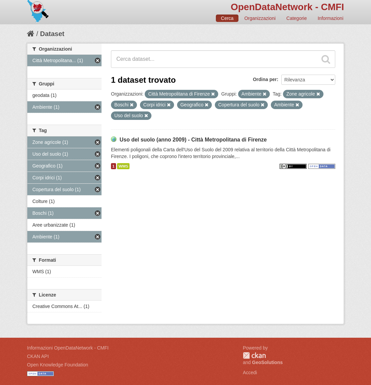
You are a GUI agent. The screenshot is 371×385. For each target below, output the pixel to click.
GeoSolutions (267, 362)
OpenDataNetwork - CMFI (287, 7)
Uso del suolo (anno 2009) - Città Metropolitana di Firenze (193, 140)
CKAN (254, 355)
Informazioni (330, 18)
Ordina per (265, 79)
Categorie (296, 18)
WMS (123, 166)
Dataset (52, 33)
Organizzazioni (260, 18)
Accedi (250, 372)
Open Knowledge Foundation (57, 364)
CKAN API (38, 356)
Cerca (227, 18)
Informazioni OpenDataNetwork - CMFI (68, 348)
